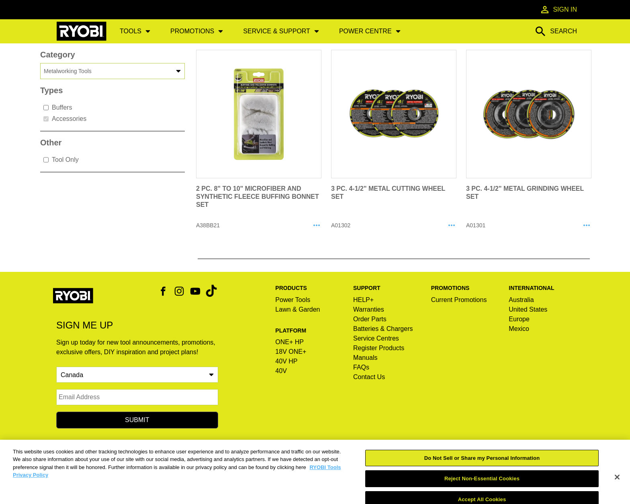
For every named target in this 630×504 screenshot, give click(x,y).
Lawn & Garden (297, 309)
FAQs (361, 367)
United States (528, 309)
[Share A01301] (586, 225)
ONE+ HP (289, 342)
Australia (521, 299)
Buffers (57, 107)
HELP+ (363, 299)
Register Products (378, 348)
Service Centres (376, 338)
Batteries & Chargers (383, 328)
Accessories (64, 118)
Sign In (558, 9)
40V (280, 370)
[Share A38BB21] (316, 225)
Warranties (368, 309)
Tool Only (61, 159)
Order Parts (370, 319)
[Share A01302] (451, 225)
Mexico (519, 328)
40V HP (286, 361)
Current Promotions (459, 299)
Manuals (365, 357)
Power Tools (292, 299)
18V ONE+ (290, 351)
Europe (519, 319)
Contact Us (369, 376)
